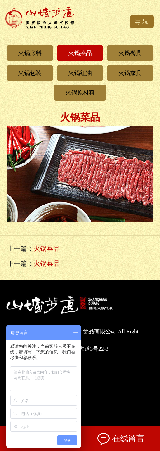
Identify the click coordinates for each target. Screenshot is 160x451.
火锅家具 (130, 73)
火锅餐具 (130, 53)
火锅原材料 (80, 92)
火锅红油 (80, 73)
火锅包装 (30, 73)
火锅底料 (30, 53)
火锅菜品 (80, 53)
